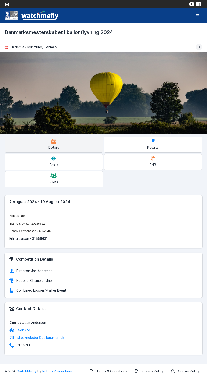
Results (153, 144)
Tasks (53, 161)
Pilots (54, 178)
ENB (153, 161)
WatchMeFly (26, 371)
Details (53, 144)
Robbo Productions (57, 371)
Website (19, 330)
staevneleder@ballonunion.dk (36, 337)
